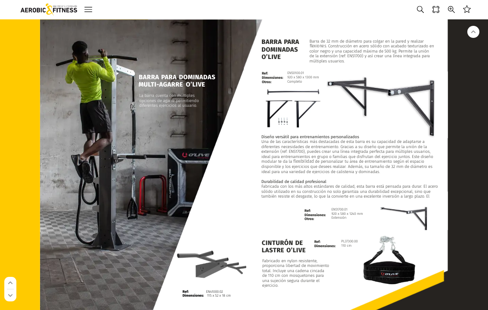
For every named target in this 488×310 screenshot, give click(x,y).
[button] (88, 9)
